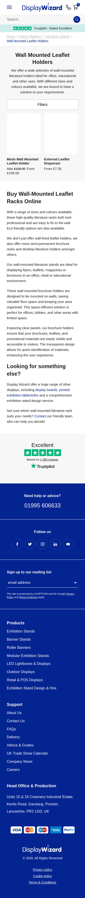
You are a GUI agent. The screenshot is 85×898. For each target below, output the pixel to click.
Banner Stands (19, 639)
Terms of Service (28, 597)
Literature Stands (57, 36)
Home (11, 36)
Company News (19, 761)
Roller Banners (19, 647)
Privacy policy (42, 869)
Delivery (13, 737)
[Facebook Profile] (17, 544)
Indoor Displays (30, 36)
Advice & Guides (20, 745)
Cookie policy (42, 876)
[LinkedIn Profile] (55, 544)
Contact (40, 416)
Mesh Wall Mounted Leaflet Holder (22, 161)
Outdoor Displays (21, 672)
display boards (46, 390)
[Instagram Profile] (42, 544)
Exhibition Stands (21, 631)
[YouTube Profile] (68, 544)
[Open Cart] (75, 7)
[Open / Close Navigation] (13, 7)
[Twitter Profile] (30, 544)
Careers (13, 770)
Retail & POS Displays (25, 680)
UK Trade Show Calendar (27, 753)
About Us (14, 713)
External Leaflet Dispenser (57, 161)
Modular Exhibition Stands (28, 656)
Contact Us (16, 721)
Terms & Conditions (42, 882)
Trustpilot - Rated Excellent (42, 28)
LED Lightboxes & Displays (29, 664)
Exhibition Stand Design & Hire (31, 688)
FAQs (11, 729)
